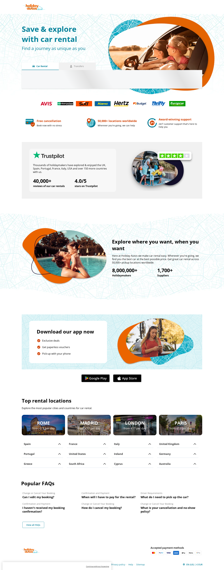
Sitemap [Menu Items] (140, 564)
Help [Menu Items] (130, 564)
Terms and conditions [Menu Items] (79, 564)
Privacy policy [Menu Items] (118, 564)
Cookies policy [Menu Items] (100, 564)
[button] (42, 444)
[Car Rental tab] (40, 66)
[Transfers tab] (77, 66)
